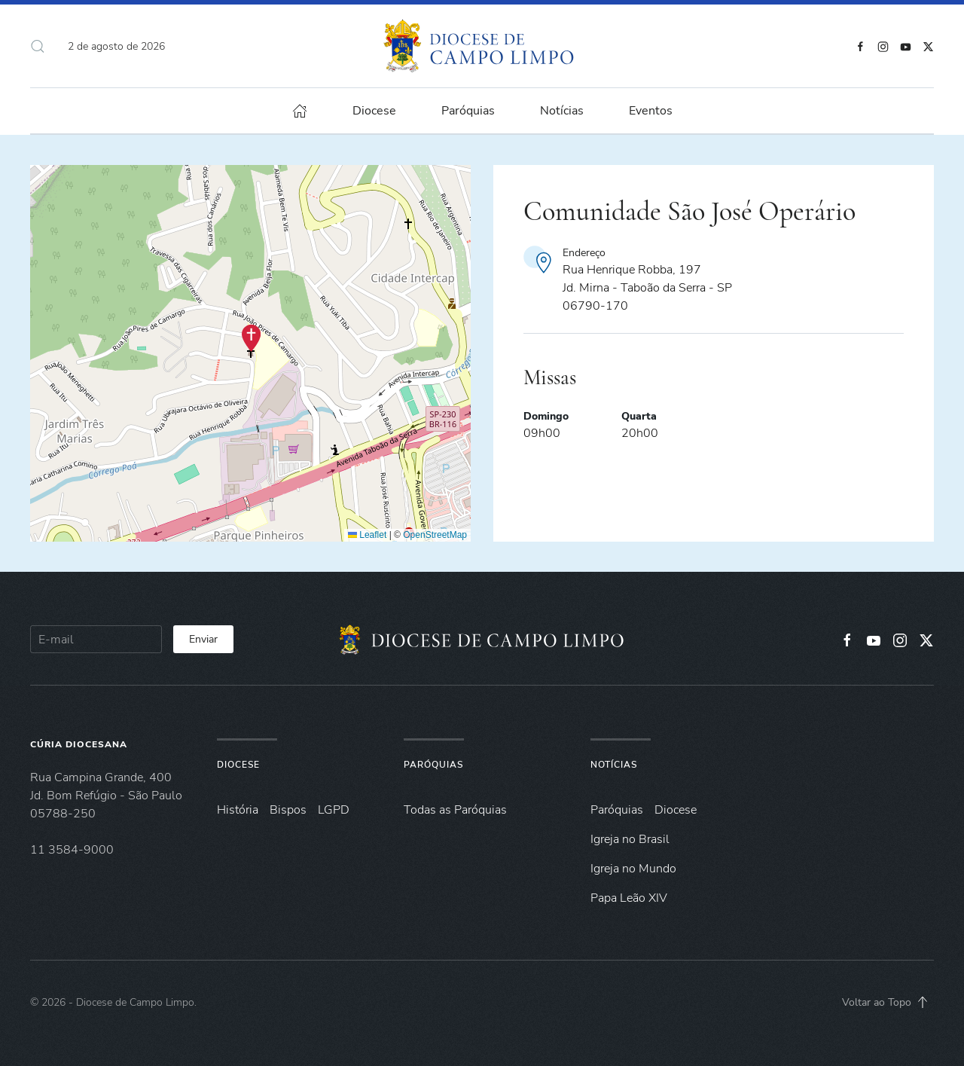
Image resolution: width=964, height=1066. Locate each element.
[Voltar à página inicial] (482, 46)
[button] (37, 45)
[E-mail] (96, 639)
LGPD (333, 810)
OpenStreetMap (435, 535)
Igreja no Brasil (630, 839)
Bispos (288, 810)
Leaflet (367, 535)
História (237, 810)
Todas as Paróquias (455, 810)
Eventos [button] (651, 110)
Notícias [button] (562, 110)
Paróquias (468, 110)
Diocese (238, 765)
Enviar (203, 639)
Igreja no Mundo (633, 868)
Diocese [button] (374, 110)
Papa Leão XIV (628, 898)
